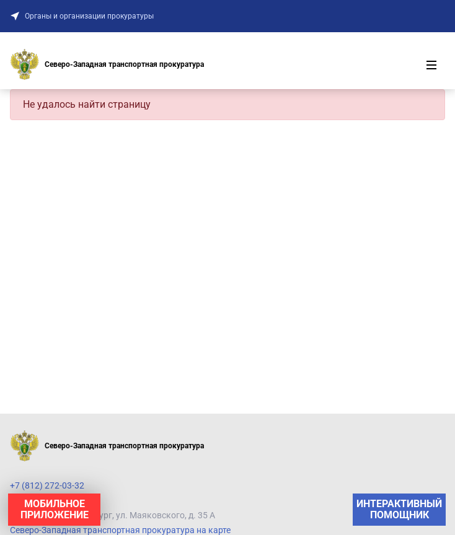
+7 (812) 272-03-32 (47, 485)
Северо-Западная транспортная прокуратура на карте (120, 530)
